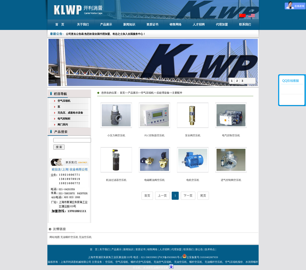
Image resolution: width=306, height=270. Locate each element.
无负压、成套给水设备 (70, 112)
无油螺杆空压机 (69, 237)
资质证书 (152, 24)
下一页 (188, 195)
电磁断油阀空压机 (154, 180)
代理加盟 (222, 24)
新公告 (199, 249)
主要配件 (177, 92)
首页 (122, 92)
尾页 (203, 195)
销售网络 (175, 24)
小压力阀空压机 (116, 135)
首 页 (59, 24)
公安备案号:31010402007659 (200, 257)
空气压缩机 (64, 100)
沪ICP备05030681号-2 (170, 257)
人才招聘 (199, 24)
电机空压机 (192, 180)
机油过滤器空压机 (116, 180)
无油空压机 (85, 237)
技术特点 (210, 249)
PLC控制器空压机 (154, 135)
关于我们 (83, 24)
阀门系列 (63, 124)
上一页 (162, 195)
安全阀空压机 (192, 135)
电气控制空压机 (231, 135)
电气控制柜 (64, 118)
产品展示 (106, 24)
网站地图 (55, 237)
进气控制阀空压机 (231, 180)
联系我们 (245, 24)
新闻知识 (129, 24)
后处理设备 (163, 92)
